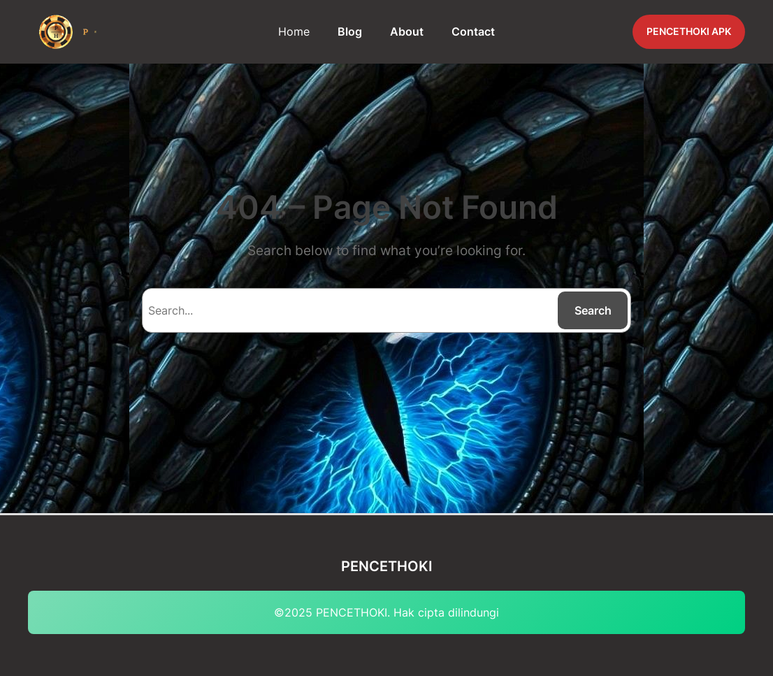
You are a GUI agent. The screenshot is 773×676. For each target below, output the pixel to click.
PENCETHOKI (387, 566)
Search (593, 310)
